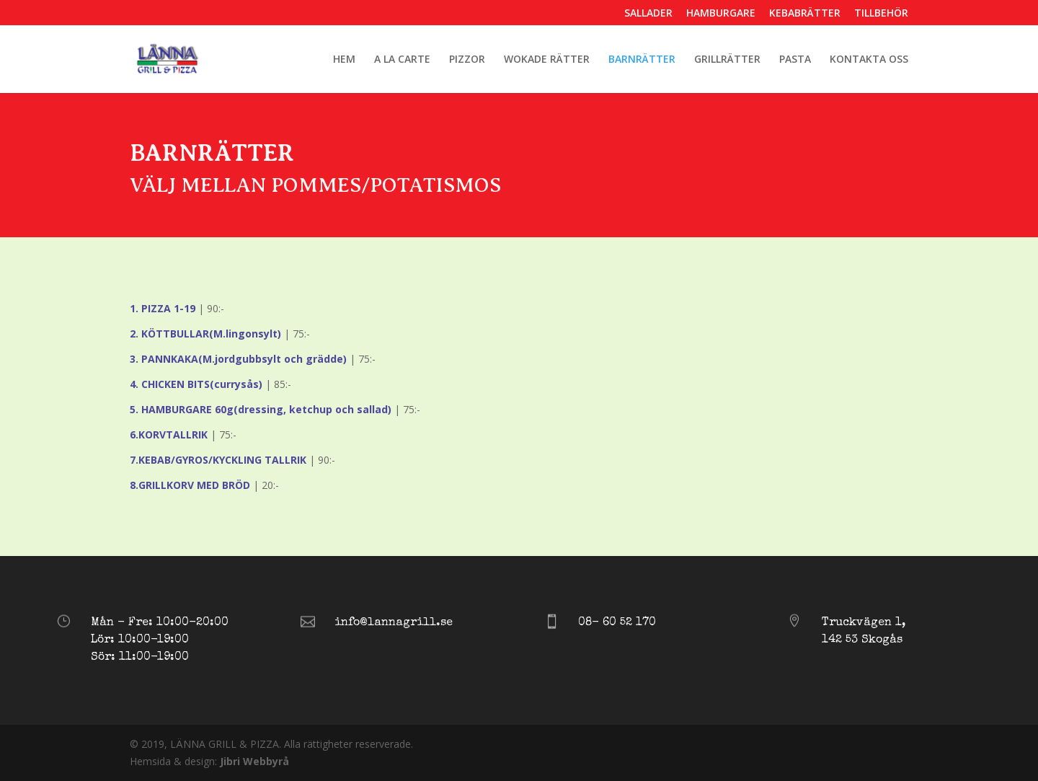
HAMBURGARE (720, 13)
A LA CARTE (402, 60)
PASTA (795, 60)
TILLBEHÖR (881, 13)
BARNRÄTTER (641, 60)
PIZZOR (467, 60)
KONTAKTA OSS (869, 60)
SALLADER (648, 13)
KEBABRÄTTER (804, 13)
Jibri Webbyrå (254, 761)
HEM (344, 60)
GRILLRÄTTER (727, 60)
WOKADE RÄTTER (547, 60)
